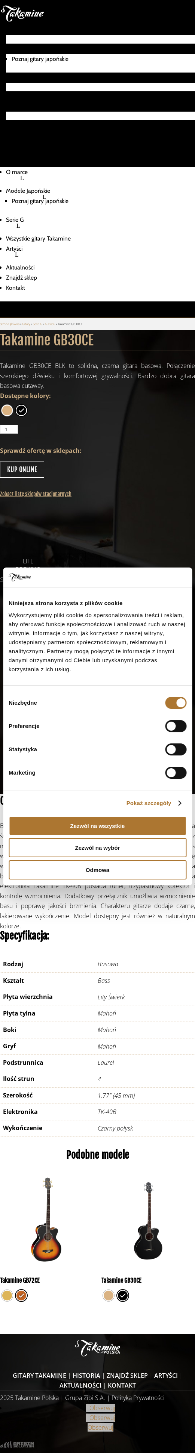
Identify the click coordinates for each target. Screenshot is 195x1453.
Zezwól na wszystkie (97, 826)
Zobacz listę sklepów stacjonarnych (35, 494)
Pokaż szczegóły (149, 803)
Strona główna (9, 324)
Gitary (26, 324)
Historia (86, 1375)
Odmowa (97, 870)
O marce (17, 29)
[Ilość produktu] (9, 429)
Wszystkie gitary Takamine (38, 96)
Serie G (15, 77)
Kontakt (15, 145)
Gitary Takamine (39, 1375)
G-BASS (50, 324)
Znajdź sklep (21, 135)
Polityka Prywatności (138, 1398)
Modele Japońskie (28, 48)
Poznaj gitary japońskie (40, 58)
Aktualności (20, 125)
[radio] (7, 410)
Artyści (14, 106)
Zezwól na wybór (97, 848)
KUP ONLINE (22, 469)
